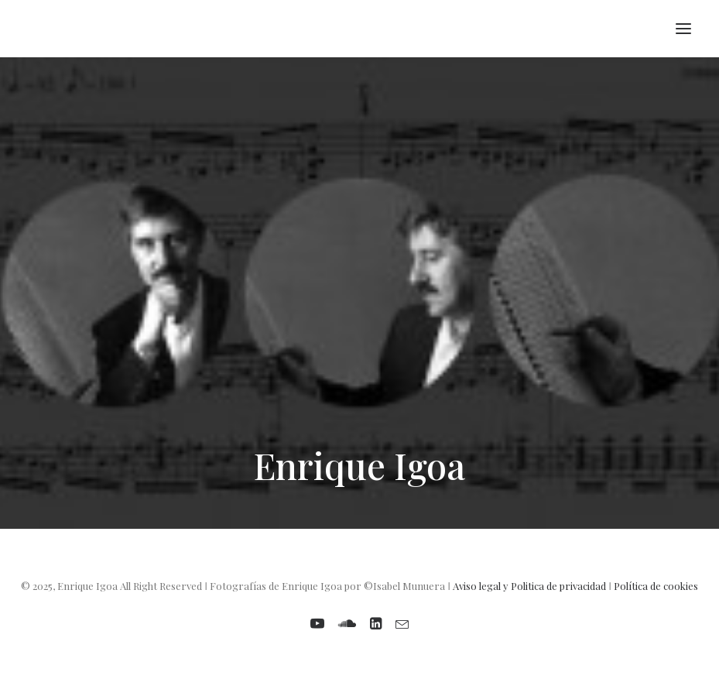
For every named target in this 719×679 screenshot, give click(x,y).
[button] (683, 28)
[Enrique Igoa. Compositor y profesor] (35, 28)
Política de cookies (656, 585)
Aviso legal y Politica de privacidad (529, 585)
